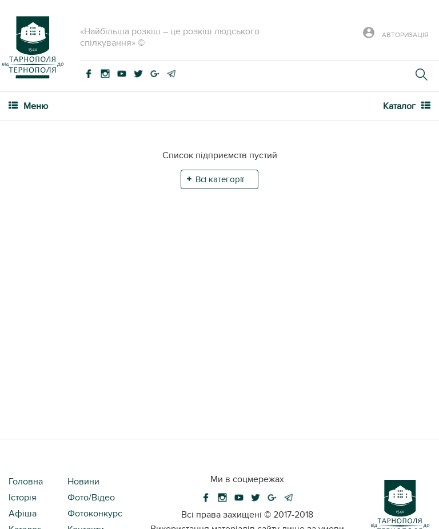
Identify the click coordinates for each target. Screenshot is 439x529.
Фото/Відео (91, 497)
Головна (26, 481)
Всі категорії (219, 179)
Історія (23, 497)
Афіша (23, 513)
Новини (83, 481)
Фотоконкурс (94, 513)
